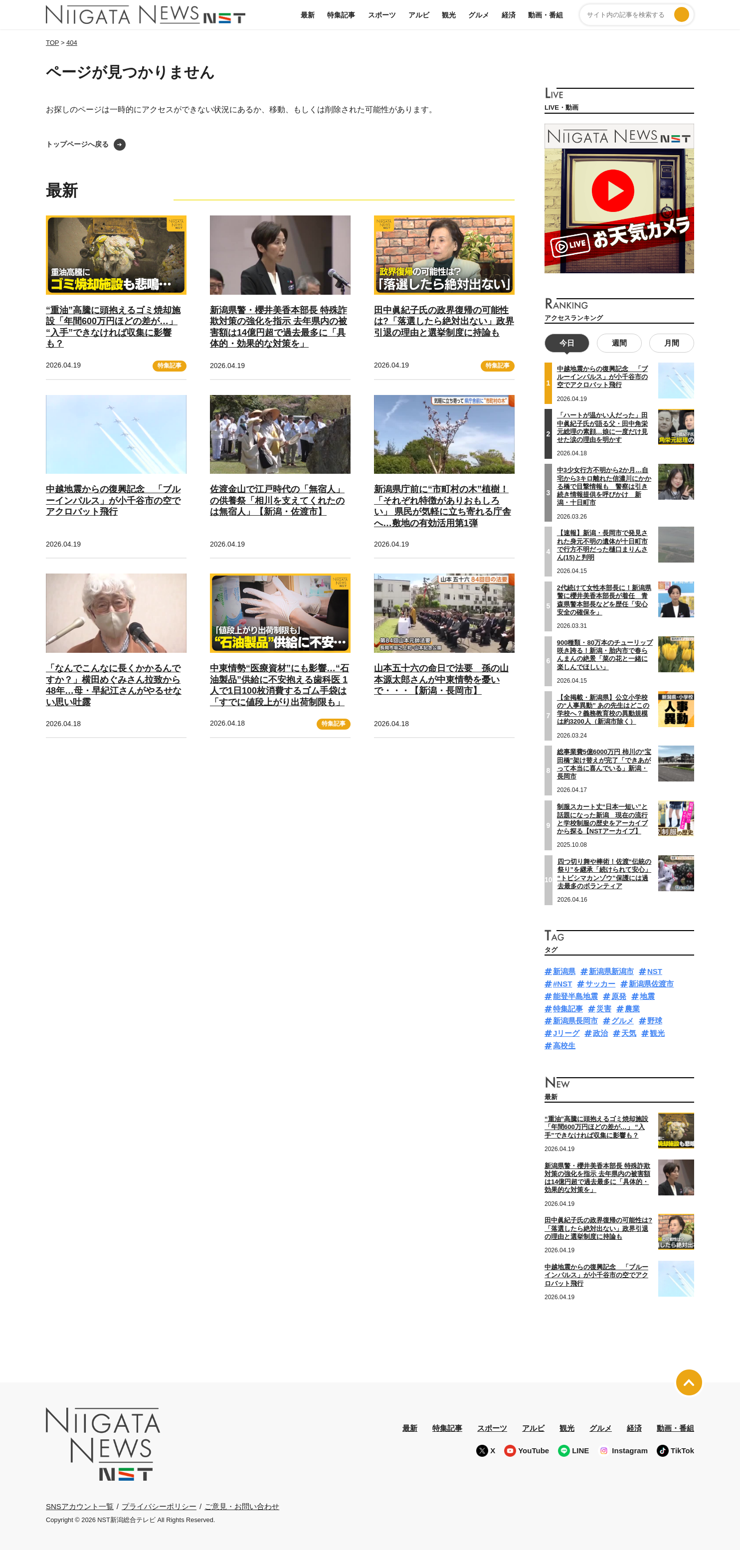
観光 (449, 15)
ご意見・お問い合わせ (241, 1505)
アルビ (418, 15)
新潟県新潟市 (611, 970)
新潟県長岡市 (575, 1019)
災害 (603, 1007)
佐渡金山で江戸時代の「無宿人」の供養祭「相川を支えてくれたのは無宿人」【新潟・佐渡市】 (277, 500)
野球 (654, 1019)
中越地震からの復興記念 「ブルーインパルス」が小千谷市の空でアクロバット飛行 (113, 500)
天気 (628, 1032)
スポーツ (382, 15)
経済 (509, 15)
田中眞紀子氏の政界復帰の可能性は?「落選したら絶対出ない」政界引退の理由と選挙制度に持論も (444, 321)
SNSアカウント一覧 (80, 1505)
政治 (600, 1032)
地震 (647, 995)
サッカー (600, 982)
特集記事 (341, 15)
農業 (632, 1007)
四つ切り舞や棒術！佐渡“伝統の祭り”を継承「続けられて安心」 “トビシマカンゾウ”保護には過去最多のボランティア (604, 873)
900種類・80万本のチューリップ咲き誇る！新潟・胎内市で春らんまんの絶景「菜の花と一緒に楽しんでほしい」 (605, 654)
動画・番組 (545, 15)
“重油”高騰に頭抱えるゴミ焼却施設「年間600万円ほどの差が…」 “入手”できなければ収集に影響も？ (596, 1126)
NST (654, 970)
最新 (308, 15)
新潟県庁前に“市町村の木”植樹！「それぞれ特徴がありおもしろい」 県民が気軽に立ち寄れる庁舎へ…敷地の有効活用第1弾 (442, 506)
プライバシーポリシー (159, 1505)
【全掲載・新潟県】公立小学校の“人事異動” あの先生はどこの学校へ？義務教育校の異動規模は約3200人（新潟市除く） (603, 708)
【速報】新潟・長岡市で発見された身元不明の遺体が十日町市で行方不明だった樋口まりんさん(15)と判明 (602, 544)
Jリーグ (566, 1032)
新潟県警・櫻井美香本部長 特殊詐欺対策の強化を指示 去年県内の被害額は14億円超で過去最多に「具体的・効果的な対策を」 (597, 1176)
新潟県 (564, 970)
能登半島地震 (575, 995)
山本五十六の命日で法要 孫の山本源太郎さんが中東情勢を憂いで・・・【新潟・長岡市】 (441, 679)
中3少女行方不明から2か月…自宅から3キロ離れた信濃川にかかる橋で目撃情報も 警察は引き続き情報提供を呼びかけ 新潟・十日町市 (604, 485)
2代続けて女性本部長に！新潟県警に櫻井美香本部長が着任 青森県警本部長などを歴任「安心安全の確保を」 (604, 599)
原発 (618, 995)
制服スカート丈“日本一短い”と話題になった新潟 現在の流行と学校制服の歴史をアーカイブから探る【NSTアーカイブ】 (602, 818)
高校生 (564, 1044)
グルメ (478, 15)
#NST (562, 982)
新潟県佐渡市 (651, 982)
